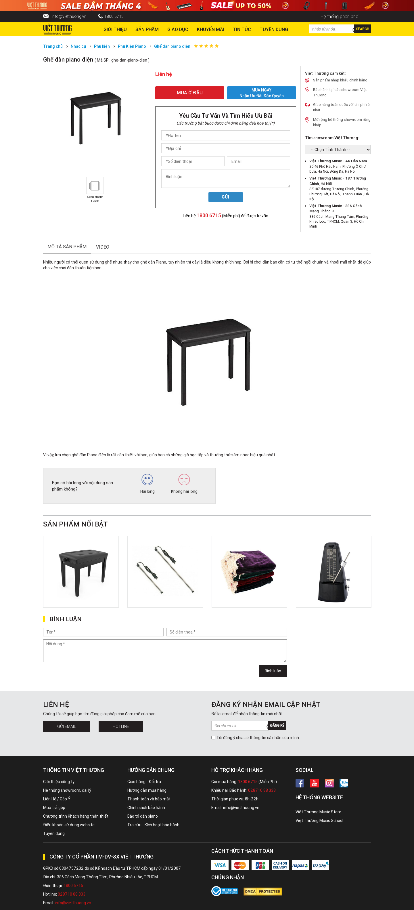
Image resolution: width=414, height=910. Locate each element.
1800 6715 (114, 16)
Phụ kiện (102, 46)
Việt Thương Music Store (318, 811)
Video (102, 247)
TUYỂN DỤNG (274, 29)
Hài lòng (147, 484)
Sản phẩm (147, 29)
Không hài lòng (184, 484)
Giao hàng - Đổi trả (144, 781)
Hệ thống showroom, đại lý (67, 790)
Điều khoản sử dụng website (69, 824)
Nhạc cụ (78, 46)
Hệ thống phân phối (340, 16)
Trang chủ (53, 46)
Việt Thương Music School (319, 820)
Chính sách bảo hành (146, 807)
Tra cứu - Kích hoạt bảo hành (153, 824)
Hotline (121, 726)
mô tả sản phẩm (67, 246)
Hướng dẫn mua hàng (146, 790)
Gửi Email (66, 726)
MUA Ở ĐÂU (190, 93)
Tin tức (242, 29)
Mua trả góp (54, 807)
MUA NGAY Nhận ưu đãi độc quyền (261, 92)
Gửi (225, 197)
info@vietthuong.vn (69, 16)
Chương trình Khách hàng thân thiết (75, 816)
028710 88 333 (262, 790)
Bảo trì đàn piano (142, 816)
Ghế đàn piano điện (172, 46)
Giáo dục (177, 29)
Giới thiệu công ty (58, 781)
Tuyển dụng (54, 833)
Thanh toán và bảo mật (148, 799)
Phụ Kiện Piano (132, 46)
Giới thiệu (115, 29)
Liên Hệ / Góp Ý (56, 799)
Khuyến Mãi (210, 29)
